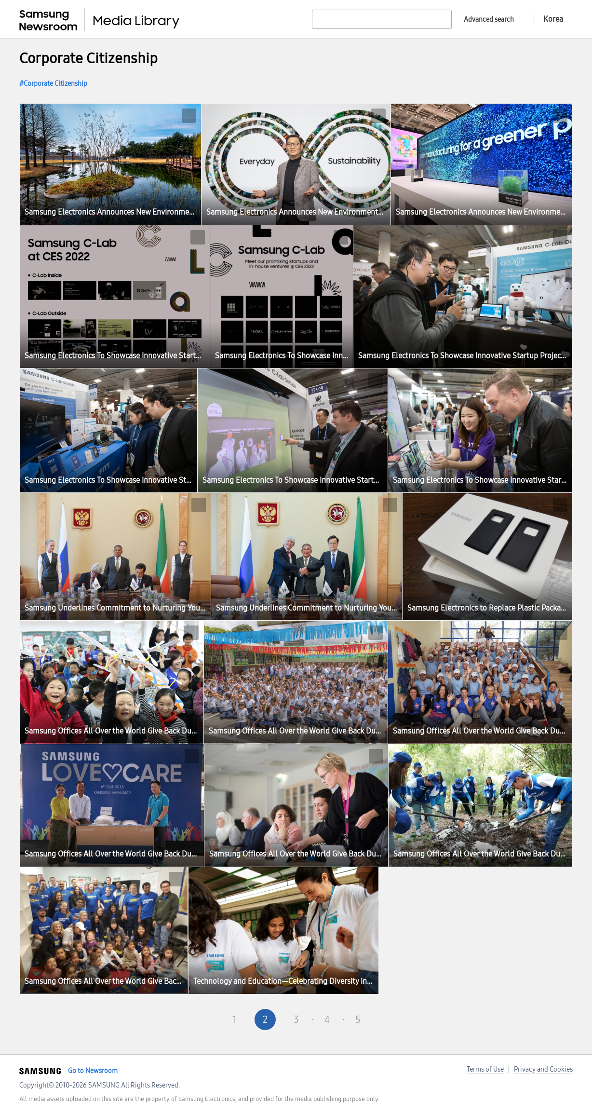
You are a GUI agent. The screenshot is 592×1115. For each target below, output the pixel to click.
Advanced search (489, 19)
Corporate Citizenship (55, 84)
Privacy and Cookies (543, 1069)
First (172, 1019)
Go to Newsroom (93, 1071)
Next (388, 1019)
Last (419, 1019)
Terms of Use (485, 1069)
